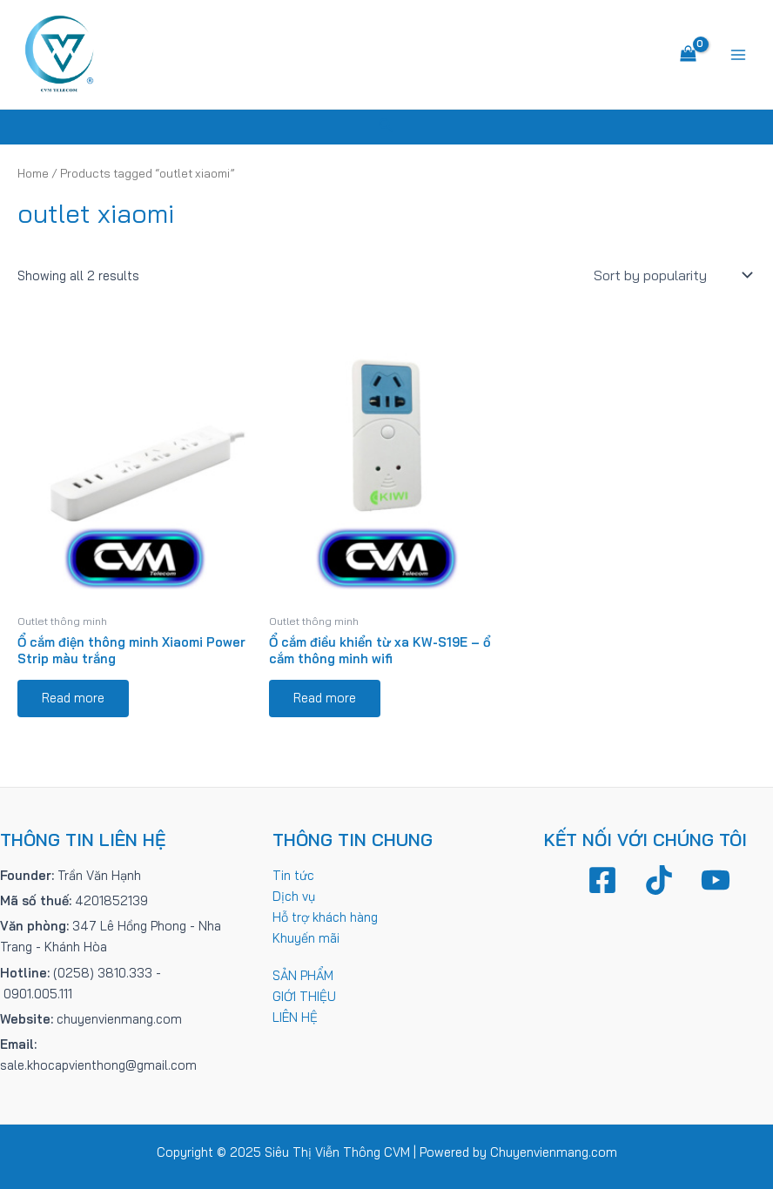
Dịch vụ (293, 896)
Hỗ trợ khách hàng (325, 917)
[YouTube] (715, 880)
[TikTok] (659, 880)
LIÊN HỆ (295, 1017)
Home (33, 173)
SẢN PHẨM (302, 975)
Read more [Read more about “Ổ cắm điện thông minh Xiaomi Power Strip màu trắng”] (73, 697)
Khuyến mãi (305, 938)
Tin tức (293, 875)
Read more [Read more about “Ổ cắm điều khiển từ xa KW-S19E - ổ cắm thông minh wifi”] (324, 697)
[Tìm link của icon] (386, 127)
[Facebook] (602, 880)
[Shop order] (671, 275)
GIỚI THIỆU (304, 996)
